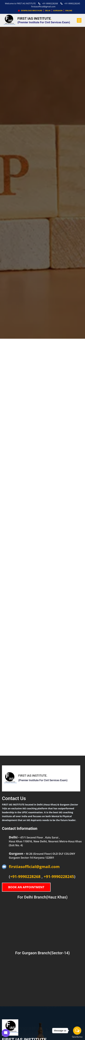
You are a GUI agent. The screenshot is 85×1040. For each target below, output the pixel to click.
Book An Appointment (26, 887)
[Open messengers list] (77, 1030)
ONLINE (68, 10)
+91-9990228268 (48, 3)
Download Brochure (30, 10)
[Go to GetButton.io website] (77, 1037)
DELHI (47, 10)
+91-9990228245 (70, 3)
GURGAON (57, 10)
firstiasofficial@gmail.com (43, 6)
